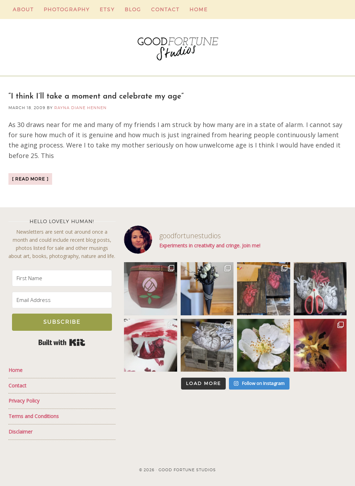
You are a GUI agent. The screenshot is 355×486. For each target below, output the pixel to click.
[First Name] (62, 278)
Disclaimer (20, 431)
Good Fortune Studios (177, 47)
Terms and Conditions (33, 416)
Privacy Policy (23, 400)
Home (15, 370)
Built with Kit (61, 342)
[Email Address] (62, 300)
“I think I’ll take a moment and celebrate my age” (95, 97)
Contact (17, 385)
